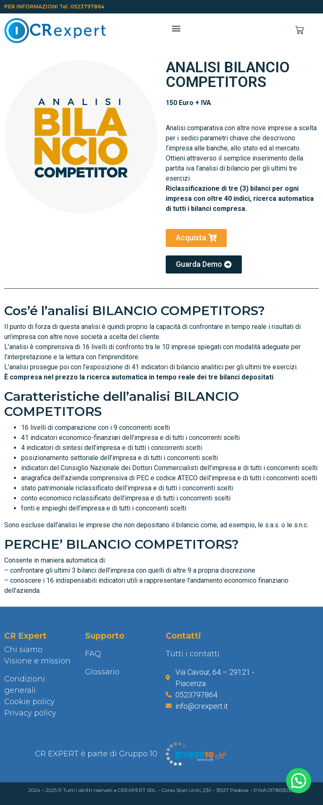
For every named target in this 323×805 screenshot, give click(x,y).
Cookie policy (29, 701)
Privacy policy (30, 713)
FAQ (93, 653)
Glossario (102, 671)
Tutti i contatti (193, 653)
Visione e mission (37, 661)
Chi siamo (23, 649)
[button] (176, 28)
